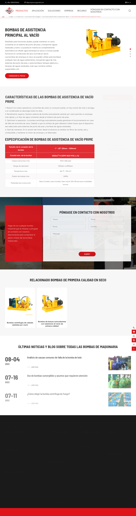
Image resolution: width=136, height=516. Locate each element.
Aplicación (38, 11)
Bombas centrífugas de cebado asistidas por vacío (117, 141)
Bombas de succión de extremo (113, 119)
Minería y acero (87, 460)
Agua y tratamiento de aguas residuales (92, 451)
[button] (130, 49)
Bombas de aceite (111, 166)
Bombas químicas (111, 145)
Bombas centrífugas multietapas (112, 155)
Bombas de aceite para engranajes (62, 465)
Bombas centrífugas (112, 112)
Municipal (111, 445)
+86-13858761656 (13, 2)
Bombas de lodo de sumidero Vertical (19, 460)
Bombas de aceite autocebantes (61, 473)
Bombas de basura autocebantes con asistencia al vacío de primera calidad (118, 135)
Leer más (32, 368)
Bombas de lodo (111, 107)
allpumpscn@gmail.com (35, 2)
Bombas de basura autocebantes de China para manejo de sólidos (26, 437)
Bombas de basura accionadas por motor (20, 442)
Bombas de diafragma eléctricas (17, 480)
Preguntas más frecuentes (117, 462)
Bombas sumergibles (112, 171)
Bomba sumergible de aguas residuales (92, 437)
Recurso (82, 11)
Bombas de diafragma (113, 161)
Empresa (68, 11)
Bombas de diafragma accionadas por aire (21, 476)
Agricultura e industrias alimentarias (116, 437)
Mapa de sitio (107, 513)
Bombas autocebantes (113, 103)
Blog (109, 465)
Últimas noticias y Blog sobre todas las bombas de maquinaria (68, 347)
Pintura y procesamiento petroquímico (90, 468)
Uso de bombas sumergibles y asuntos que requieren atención (57, 377)
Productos (22, 11)
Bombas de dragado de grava (16, 463)
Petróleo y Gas (86, 456)
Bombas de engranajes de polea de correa (65, 469)
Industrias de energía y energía (119, 442)
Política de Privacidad (123, 513)
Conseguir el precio (17, 76)
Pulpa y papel (86, 463)
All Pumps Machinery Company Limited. (35, 513)
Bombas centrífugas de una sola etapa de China (115, 149)
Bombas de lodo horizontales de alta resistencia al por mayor (25, 455)
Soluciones (54, 11)
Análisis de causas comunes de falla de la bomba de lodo (54, 358)
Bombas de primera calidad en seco (115, 124)
